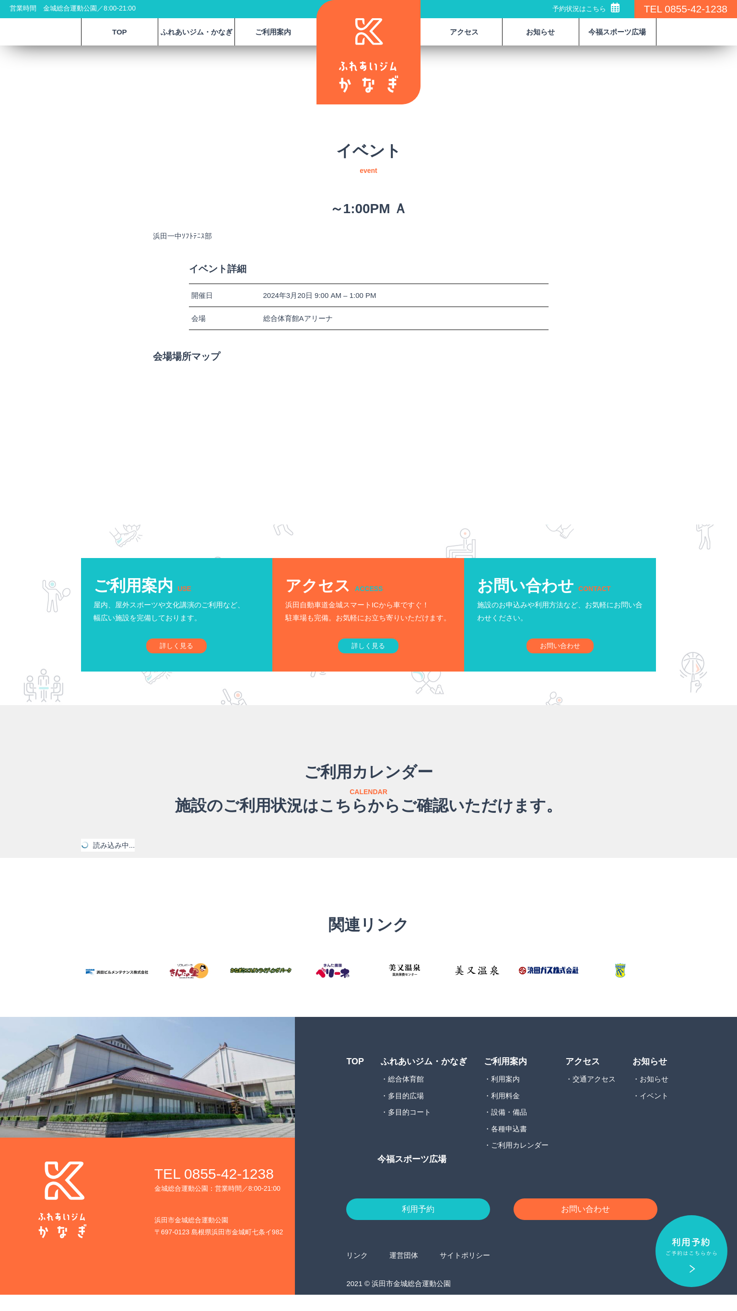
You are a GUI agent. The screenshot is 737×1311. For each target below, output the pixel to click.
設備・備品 (509, 1127)
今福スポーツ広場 (617, 32)
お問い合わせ (585, 1225)
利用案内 (505, 1094)
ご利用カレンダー (520, 1160)
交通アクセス (594, 1094)
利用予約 (418, 1225)
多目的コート (409, 1127)
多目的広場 (406, 1110)
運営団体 (403, 1271)
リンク (357, 1271)
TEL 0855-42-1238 (685, 8)
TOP (119, 32)
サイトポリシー (465, 1271)
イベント (654, 1110)
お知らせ (654, 1094)
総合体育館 (406, 1094)
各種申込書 (509, 1144)
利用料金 (505, 1110)
